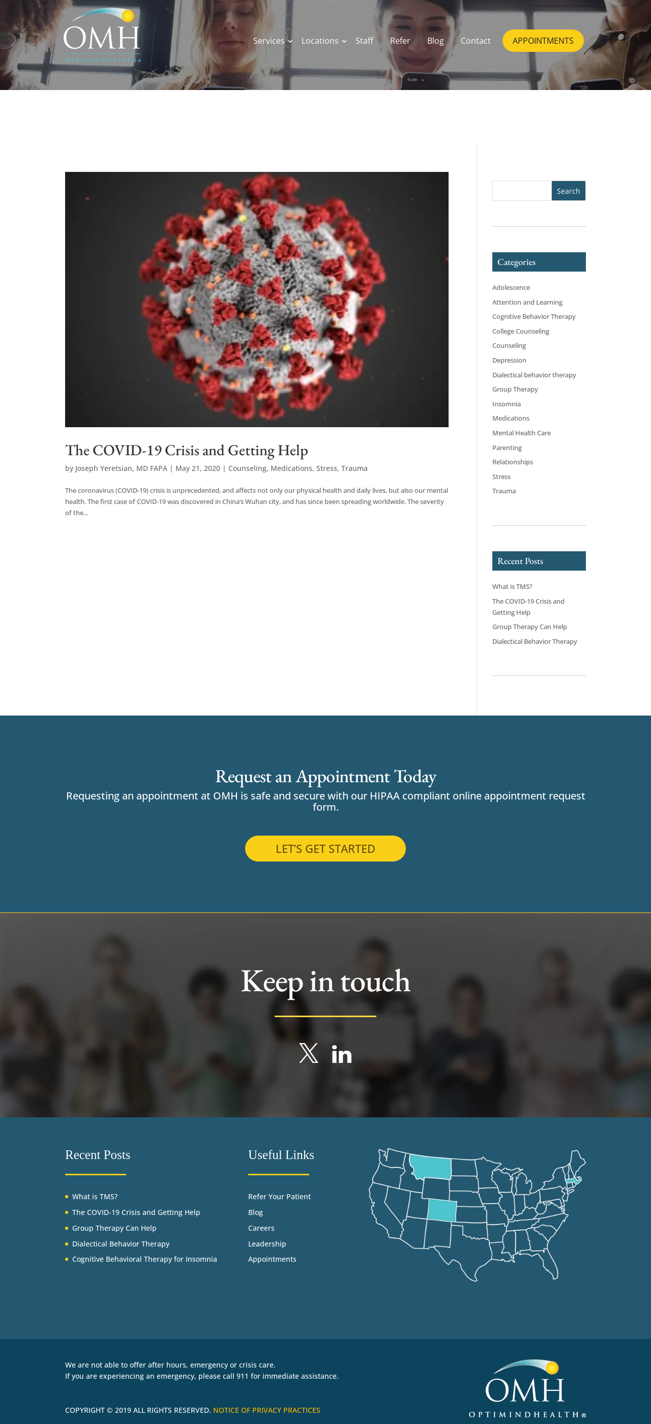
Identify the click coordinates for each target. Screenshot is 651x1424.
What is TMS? (512, 586)
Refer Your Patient (279, 1196)
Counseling (247, 468)
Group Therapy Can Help (529, 626)
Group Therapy (515, 389)
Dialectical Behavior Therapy (534, 641)
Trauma (354, 468)
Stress (326, 468)
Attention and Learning (527, 302)
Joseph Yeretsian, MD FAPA (121, 468)
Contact (476, 40)
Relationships (512, 461)
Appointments (272, 1259)
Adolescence (511, 287)
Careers (261, 1228)
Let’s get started (325, 848)
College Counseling (520, 331)
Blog (435, 40)
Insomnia (506, 403)
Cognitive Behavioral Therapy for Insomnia (144, 1259)
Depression (509, 360)
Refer (400, 40)
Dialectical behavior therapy (534, 374)
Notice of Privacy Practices (266, 1410)
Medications (291, 468)
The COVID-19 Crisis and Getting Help (186, 450)
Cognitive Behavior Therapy (534, 316)
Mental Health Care (521, 432)
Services (269, 40)
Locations (320, 40)
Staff (364, 40)
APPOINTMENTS (543, 40)
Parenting (507, 447)
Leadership (267, 1244)
